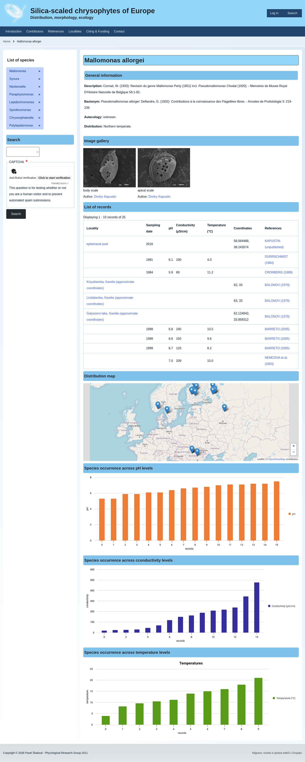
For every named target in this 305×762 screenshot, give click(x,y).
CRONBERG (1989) (279, 272)
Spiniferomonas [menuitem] (23, 111)
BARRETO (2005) (277, 329)
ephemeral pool (97, 244)
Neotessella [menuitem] (23, 88)
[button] (224, 408)
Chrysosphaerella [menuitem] (23, 119)
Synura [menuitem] (23, 80)
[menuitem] (275, 13)
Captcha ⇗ (60, 183)
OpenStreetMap (276, 459)
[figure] (191, 514)
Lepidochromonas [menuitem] (23, 103)
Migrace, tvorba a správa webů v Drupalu (277, 752)
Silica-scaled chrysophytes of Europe (92, 11)
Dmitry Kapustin (105, 196)
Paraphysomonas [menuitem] (23, 95)
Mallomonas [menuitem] (23, 72)
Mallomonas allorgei (114, 60)
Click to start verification (54, 177)
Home (6, 41)
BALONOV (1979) (277, 285)
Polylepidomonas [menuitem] (23, 126)
